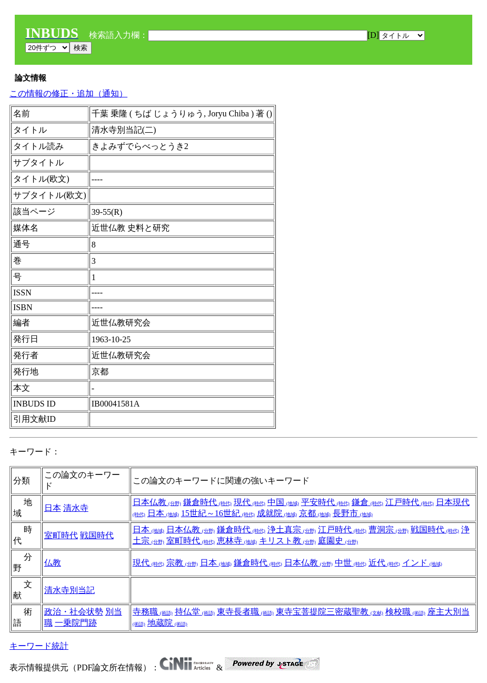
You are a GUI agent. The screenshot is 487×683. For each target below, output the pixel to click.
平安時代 (325, 502)
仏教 (52, 562)
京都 (315, 513)
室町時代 (61, 535)
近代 (384, 562)
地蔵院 (167, 622)
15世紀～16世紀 (218, 513)
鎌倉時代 (207, 502)
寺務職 (153, 611)
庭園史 (338, 540)
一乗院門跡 (76, 622)
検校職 (405, 611)
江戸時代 (409, 502)
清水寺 (75, 507)
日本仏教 (157, 502)
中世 (350, 562)
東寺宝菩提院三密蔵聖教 (329, 611)
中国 (283, 502)
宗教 (182, 562)
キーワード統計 (38, 645)
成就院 (277, 513)
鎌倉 (367, 502)
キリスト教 (287, 540)
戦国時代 (97, 535)
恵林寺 (237, 540)
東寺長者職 (245, 611)
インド (422, 562)
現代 (249, 502)
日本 (52, 507)
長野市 (353, 513)
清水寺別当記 (69, 590)
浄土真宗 (291, 529)
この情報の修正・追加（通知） (68, 93)
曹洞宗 (389, 529)
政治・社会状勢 (73, 611)
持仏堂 (195, 611)
